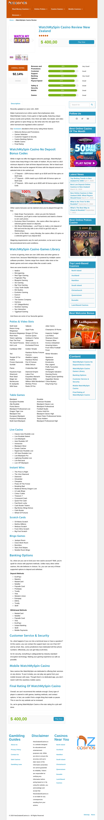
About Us (14, 745)
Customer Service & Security (81, 380)
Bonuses (16, 15)
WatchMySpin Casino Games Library (81, 370)
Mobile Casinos (75, 9)
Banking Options (79, 375)
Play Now (81, 42)
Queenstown (77, 295)
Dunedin (75, 300)
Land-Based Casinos (80, 305)
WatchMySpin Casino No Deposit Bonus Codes (83, 363)
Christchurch (77, 290)
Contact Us (15, 754)
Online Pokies (40, 9)
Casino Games (58, 9)
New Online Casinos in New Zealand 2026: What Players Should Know (81, 195)
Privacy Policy (16, 749)
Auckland (75, 275)
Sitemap (87, 815)
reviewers (17, 129)
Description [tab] (15, 103)
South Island (77, 285)
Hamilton (75, 280)
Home (12, 20)
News (93, 815)
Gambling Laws (16, 764)
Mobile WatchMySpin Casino (81, 387)
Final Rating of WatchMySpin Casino (81, 393)
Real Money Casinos (21, 9)
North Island (76, 270)
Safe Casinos (15, 759)
